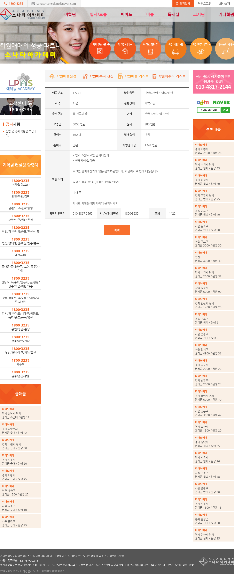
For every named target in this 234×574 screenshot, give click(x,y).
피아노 (126, 14)
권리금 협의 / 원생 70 (213, 179)
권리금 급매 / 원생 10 (20, 505)
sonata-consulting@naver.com (56, 3)
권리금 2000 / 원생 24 (213, 380)
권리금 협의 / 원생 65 (213, 164)
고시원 (199, 14)
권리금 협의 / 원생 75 (213, 195)
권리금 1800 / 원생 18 (213, 503)
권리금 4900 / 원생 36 (213, 349)
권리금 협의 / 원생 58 (213, 472)
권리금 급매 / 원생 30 (20, 444)
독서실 (173, 14)
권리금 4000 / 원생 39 (213, 256)
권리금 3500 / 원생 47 (213, 411)
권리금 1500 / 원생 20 (213, 426)
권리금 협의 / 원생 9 (213, 318)
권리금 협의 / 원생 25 (213, 441)
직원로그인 (204, 3)
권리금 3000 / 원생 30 (213, 241)
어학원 (70, 14)
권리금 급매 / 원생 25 (20, 521)
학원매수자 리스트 (168, 76)
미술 (150, 14)
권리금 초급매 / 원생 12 (20, 413)
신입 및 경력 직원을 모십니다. (21, 133)
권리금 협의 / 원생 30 (213, 488)
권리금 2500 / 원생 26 (213, 148)
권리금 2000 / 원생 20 (213, 364)
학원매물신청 (62, 76)
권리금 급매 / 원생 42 (20, 428)
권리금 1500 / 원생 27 (20, 490)
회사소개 (224, 3)
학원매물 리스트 (133, 76)
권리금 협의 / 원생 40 (213, 210)
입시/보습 (98, 14)
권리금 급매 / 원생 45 (20, 474)
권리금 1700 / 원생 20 (213, 303)
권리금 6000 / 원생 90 (213, 287)
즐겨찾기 (183, 3)
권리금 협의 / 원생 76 (213, 457)
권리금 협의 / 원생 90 (213, 225)
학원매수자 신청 (98, 76)
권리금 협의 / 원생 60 (213, 518)
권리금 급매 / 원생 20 (20, 459)
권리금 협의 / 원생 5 (213, 333)
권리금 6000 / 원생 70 (213, 395)
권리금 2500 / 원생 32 (213, 272)
